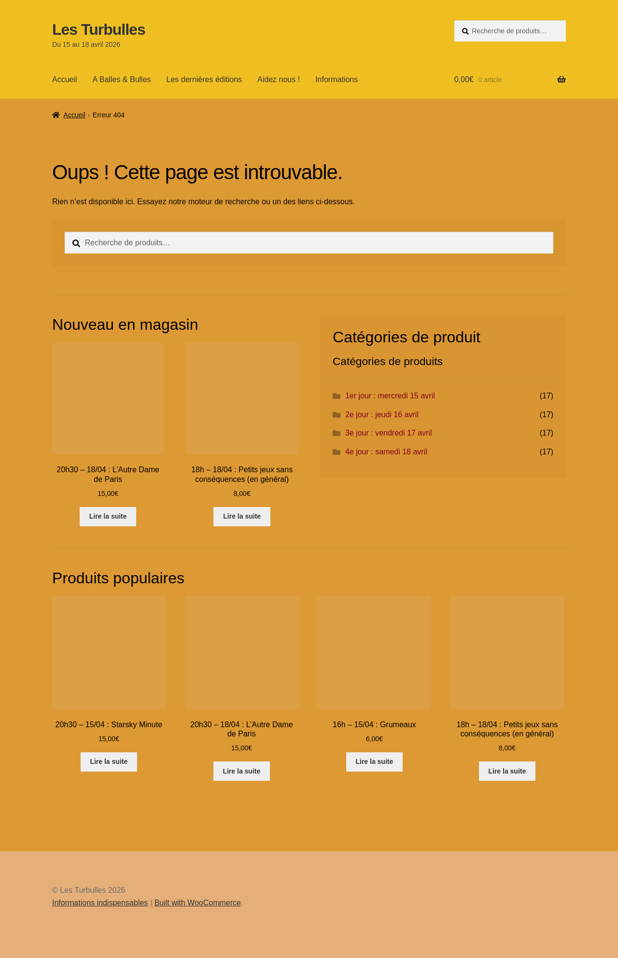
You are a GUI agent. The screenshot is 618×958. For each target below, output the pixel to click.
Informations (336, 79)
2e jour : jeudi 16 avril (382, 414)
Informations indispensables (100, 903)
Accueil (64, 79)
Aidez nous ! (278, 79)
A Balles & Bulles (122, 79)
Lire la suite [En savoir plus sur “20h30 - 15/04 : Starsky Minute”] (108, 761)
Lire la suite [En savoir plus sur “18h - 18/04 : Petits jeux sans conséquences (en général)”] (242, 516)
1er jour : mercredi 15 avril (390, 396)
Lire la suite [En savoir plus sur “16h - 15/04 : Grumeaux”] (374, 761)
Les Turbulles (98, 29)
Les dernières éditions (204, 79)
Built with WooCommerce (197, 903)
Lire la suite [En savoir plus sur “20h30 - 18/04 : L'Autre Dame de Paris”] (108, 516)
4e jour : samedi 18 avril (386, 452)
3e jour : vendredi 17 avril (388, 433)
